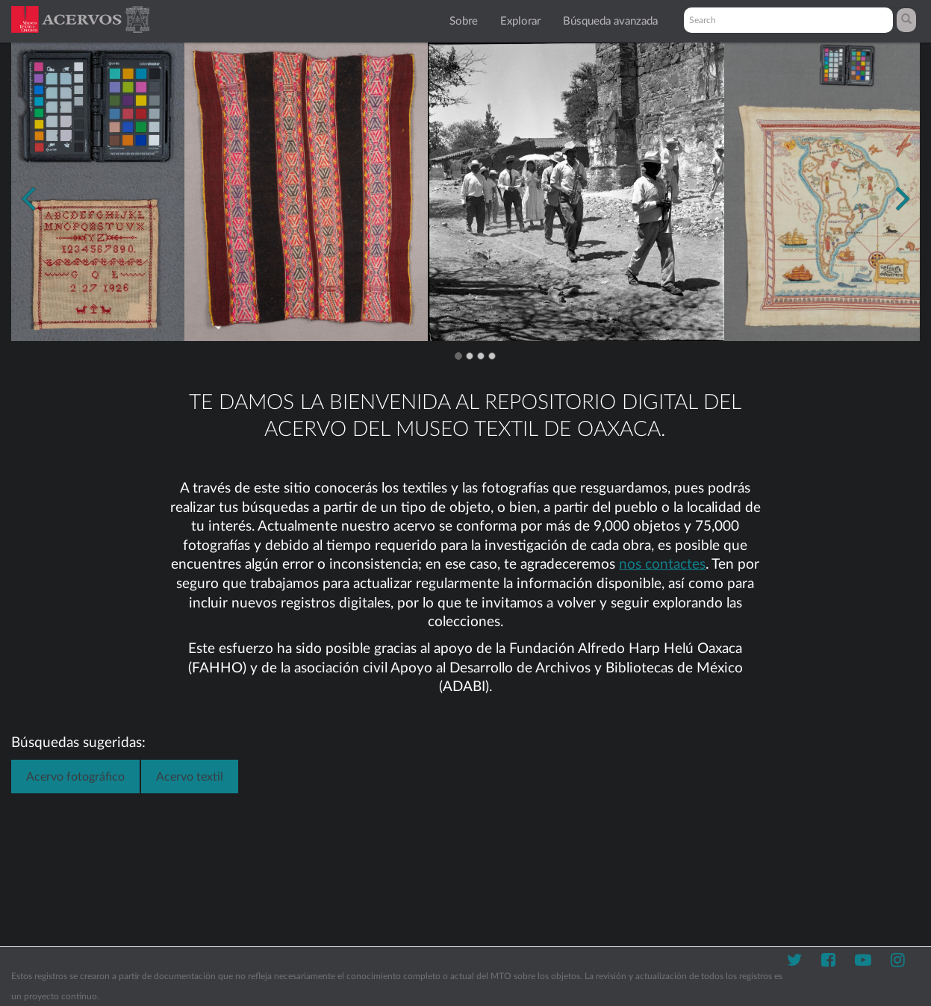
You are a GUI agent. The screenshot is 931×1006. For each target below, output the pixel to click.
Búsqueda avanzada (610, 21)
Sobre (463, 21)
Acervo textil (189, 777)
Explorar (520, 21)
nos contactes (662, 564)
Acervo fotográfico (75, 777)
